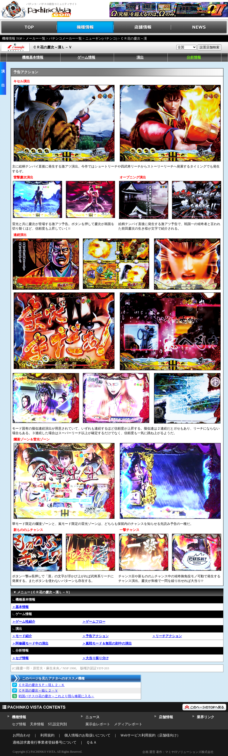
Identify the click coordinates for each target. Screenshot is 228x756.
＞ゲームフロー (93, 621)
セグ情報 (19, 724)
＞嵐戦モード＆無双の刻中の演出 (107, 643)
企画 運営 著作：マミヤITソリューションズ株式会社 (178, 752)
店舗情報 (142, 27)
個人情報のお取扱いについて (87, 735)
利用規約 (47, 735)
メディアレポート (128, 724)
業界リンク (205, 717)
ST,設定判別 (57, 724)
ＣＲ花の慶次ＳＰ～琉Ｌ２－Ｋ (41, 685)
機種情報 (85, 27)
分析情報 (194, 57)
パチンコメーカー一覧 (65, 38)
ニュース (92, 717)
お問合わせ (21, 735)
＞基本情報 (20, 607)
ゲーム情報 (86, 57)
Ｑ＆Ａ (91, 742)
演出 (140, 57)
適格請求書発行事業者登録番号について (45, 742)
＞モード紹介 (22, 636)
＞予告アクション (95, 636)
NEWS (199, 27)
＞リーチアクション (167, 636)
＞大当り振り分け (95, 658)
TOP (28, 27)
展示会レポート (97, 724)
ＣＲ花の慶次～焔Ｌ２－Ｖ (38, 690)
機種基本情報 (32, 57)
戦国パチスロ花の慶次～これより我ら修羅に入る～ (56, 696)
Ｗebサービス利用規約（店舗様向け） (150, 735)
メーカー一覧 (35, 38)
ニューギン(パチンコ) (101, 38)
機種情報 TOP (12, 38)
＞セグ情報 (20, 658)
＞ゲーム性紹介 (23, 621)
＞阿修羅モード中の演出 (30, 643)
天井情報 (37, 724)
